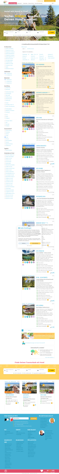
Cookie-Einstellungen (31, 437)
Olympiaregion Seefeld (31, 221)
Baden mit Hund (30, 443)
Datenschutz (35, 473)
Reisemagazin (30, 434)
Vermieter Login (40, 1)
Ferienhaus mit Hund (19, 443)
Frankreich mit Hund (8, 452)
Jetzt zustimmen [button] (35, 243)
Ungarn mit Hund (7, 460)
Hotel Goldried (39, 168)
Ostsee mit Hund (7, 466)
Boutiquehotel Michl (40, 196)
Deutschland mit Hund (8, 444)
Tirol (26, 62)
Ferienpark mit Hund (19, 447)
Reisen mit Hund (31, 3)
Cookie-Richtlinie (38, 233)
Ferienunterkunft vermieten (20, 433)
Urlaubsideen (25, 3)
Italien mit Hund (7, 447)
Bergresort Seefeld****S (42, 223)
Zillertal (29, 90)
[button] (9, 32)
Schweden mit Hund (8, 455)
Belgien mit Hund (7, 461)
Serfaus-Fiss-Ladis (30, 62)
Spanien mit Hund (7, 454)
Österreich (24, 46)
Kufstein (29, 249)
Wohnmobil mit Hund (19, 449)
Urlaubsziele (19, 3)
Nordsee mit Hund (7, 467)
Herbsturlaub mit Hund (31, 452)
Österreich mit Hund (8, 445)
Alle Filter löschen (30, 48)
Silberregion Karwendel (31, 275)
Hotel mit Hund (18, 446)
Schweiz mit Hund (7, 458)
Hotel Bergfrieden (40, 64)
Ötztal (29, 194)
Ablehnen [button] (23, 243)
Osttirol (29, 166)
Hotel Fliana (39, 117)
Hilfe (52, 3)
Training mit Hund (31, 450)
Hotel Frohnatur (40, 251)
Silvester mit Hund (31, 456)
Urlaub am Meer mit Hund (32, 446)
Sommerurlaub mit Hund (32, 444)
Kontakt (29, 436)
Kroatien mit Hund (7, 448)
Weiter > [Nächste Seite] (29, 330)
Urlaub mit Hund (6, 4)
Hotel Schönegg (39, 305)
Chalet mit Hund (18, 444)
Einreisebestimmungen (38, 3)
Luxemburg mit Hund (8, 464)
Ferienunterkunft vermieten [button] (50, 1)
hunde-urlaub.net (24, 473)
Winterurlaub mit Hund (31, 453)
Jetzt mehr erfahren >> (49, 357)
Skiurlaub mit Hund (31, 455)
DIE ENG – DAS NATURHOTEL (42, 277)
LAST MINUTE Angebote (19, 451)
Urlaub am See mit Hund (32, 447)
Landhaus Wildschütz (41, 145)
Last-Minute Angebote (12, 3)
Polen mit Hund (7, 457)
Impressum (31, 473)
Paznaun (29, 115)
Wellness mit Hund (31, 449)
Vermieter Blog (18, 434)
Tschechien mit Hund (8, 463)
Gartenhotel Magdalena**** (43, 92)
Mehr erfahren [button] (29, 245)
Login (17, 431)
